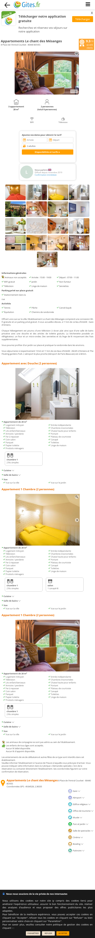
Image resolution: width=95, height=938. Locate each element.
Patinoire (76, 850)
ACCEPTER (63, 933)
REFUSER (48, 933)
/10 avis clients (86, 44)
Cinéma (75, 837)
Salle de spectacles (80, 830)
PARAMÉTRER (33, 933)
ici (13, 927)
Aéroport (76, 797)
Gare (74, 791)
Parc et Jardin (78, 824)
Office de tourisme (81, 810)
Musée (75, 817)
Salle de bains (11, 474)
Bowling (75, 843)
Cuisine (8, 470)
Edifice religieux (79, 804)
